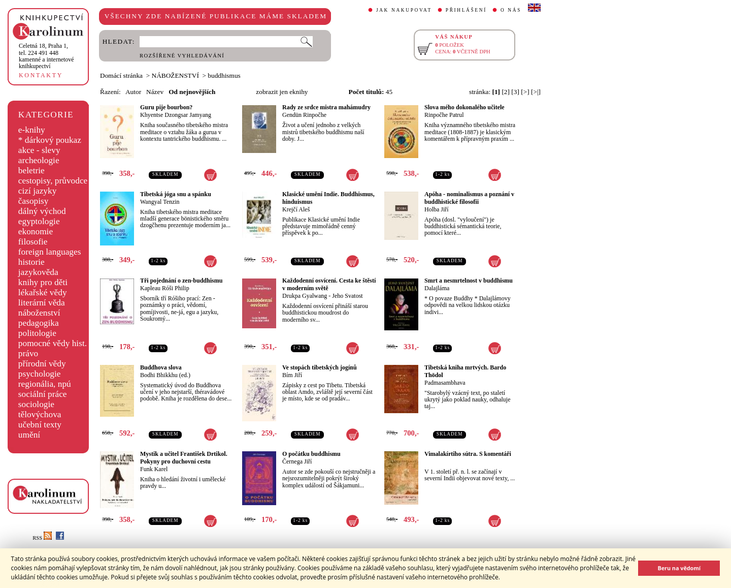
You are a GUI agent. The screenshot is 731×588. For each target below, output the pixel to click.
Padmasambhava (445, 382)
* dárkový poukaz (49, 140)
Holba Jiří (436, 209)
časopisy (33, 201)
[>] (525, 92)
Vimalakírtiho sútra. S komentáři (467, 453)
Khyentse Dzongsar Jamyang (175, 114)
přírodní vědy (42, 363)
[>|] (536, 92)
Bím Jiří (292, 375)
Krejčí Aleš (296, 209)
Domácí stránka (121, 75)
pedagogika (38, 323)
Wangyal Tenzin (160, 201)
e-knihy (31, 130)
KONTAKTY (41, 75)
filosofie (33, 241)
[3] (515, 92)
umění (29, 435)
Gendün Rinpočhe (304, 114)
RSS (42, 538)
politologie (37, 333)
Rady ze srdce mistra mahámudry (326, 107)
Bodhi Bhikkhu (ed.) (165, 375)
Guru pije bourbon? (166, 107)
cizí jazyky (37, 191)
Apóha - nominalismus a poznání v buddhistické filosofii (469, 198)
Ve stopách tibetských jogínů (319, 367)
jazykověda (38, 272)
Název (154, 92)
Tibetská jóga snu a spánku (175, 194)
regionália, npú (44, 384)
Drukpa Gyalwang (304, 295)
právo (28, 353)
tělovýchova (39, 414)
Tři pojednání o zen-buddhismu (181, 280)
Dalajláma (436, 288)
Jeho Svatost (347, 295)
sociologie (36, 404)
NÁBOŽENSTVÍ (175, 75)
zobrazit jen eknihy (282, 92)
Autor (133, 92)
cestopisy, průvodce (53, 180)
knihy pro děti (43, 282)
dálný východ (42, 211)
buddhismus (224, 75)
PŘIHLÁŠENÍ (466, 10)
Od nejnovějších (192, 92)
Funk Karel (154, 469)
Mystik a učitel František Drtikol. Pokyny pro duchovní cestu (183, 457)
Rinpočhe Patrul (444, 114)
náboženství (39, 313)
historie (31, 262)
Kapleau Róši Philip (164, 288)
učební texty (39, 424)
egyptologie (39, 221)
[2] (506, 92)
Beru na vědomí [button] (679, 568)
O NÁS (511, 10)
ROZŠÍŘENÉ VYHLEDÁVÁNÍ (182, 55)
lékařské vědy (42, 292)
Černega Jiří (297, 461)
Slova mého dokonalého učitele (464, 107)
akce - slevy (39, 150)
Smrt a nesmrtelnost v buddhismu (468, 280)
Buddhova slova (161, 367)
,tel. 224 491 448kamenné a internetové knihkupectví (46, 56)
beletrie (31, 170)
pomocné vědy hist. (52, 343)
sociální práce (42, 394)
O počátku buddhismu (311, 453)
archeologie (38, 160)
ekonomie (35, 231)
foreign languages (49, 252)
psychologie (39, 374)
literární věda (41, 302)
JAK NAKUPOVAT (404, 10)
